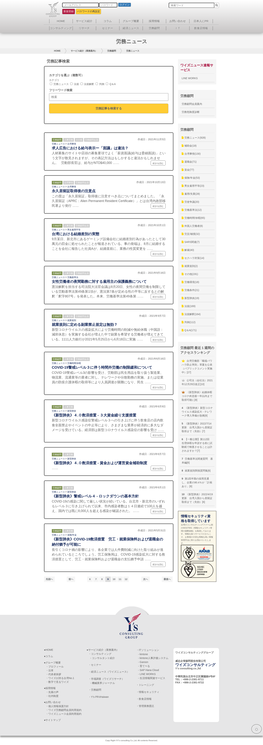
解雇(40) (188, 250)
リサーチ (84, 28)
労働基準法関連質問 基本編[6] (197, 460)
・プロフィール (55, 666)
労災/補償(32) (191, 233)
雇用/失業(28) (191, 193)
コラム (108, 21)
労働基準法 (72, 277)
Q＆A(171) (189, 330)
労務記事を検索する (109, 108)
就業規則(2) (190, 266)
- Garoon (143, 662)
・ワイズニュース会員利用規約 (64, 713)
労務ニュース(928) (194, 137)
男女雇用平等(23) (193, 185)
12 (126, 579)
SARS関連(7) (191, 241)
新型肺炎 (71, 411)
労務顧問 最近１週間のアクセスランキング (197, 350)
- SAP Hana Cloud (148, 670)
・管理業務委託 (145, 706)
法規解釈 (87, 84)
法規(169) (189, 306)
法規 (74, 84)
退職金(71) (189, 161)
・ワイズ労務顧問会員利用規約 (64, 710)
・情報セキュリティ (147, 691)
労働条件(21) (190, 290)
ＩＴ (177, 28)
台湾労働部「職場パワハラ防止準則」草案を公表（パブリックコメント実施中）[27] (197, 366)
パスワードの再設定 (88, 11)
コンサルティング (61, 28)
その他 (79, 140)
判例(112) (189, 322)
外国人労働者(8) (192, 225)
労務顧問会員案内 (192, 103)
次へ (145, 579)
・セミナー (94, 664)
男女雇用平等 (73, 229)
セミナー (107, 28)
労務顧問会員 (91, 140)
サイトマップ (53, 720)
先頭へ (49, 579)
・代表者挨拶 (53, 674)
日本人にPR (201, 21)
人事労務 (68, 140)
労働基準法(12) (192, 209)
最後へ (167, 579)
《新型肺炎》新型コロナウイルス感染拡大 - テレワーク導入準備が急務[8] (197, 411)
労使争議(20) (190, 201)
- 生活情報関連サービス (151, 678)
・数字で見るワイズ (57, 681)
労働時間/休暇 (74, 363)
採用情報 (154, 21)
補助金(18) (189, 145)
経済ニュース (131, 28)
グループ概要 (131, 21)
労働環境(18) (190, 282)
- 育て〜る (144, 666)
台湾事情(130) (191, 153)
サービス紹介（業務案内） (84, 51)
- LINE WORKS (147, 674)
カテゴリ (54, 80)
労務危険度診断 (191, 111)
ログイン (124, 4)
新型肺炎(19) (190, 298)
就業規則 (71, 320)
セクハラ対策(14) (193, 258)
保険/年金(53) (191, 177)
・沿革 (49, 670)
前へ (71, 579)
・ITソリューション (147, 650)
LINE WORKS (190, 78)
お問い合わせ (177, 21)
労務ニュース (132, 51)
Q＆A (111, 84)
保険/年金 (72, 535)
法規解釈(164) (191, 314)
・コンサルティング (99, 653)
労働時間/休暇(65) (193, 217)
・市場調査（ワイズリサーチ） (106, 678)
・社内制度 (52, 695)
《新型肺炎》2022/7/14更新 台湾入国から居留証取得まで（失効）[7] (197, 427)
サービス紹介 (84, 21)
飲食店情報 (201, 28)
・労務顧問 (94, 689)
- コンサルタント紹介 (102, 658)
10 (114, 579)
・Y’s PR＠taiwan (98, 696)
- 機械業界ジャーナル (102, 683)
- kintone (143, 654)
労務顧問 (154, 28)
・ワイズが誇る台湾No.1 (60, 678)
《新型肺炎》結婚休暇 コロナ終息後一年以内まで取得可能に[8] (198, 396)
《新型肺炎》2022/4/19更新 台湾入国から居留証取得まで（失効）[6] (197, 498)
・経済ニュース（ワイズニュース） (108, 671)
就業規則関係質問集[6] (196, 470)
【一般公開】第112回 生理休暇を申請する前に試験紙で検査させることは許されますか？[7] (197, 445)
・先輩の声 (52, 692)
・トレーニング (145, 684)
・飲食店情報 (144, 698)
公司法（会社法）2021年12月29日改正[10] (197, 382)
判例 (100, 84)
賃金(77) (188, 169)
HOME (61, 21)
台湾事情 (71, 144)
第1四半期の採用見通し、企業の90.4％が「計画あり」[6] (197, 482)
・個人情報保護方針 (57, 706)
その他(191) (190, 274)
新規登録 (68, 11)
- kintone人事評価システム (153, 658)
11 (120, 579)
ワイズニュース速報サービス (196, 67)
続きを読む (158, 163)
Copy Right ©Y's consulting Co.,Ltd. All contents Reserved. (131, 740)
